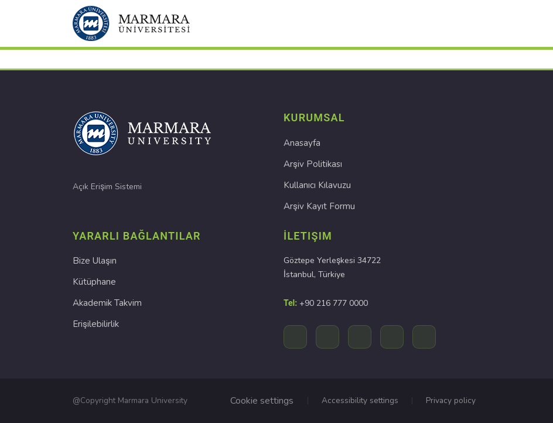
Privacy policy (451, 400)
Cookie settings (261, 400)
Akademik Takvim (107, 303)
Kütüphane (94, 282)
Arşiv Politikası (313, 164)
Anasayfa (302, 143)
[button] (131, 23)
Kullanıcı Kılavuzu (317, 185)
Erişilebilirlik (95, 324)
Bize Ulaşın (94, 261)
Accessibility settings (360, 400)
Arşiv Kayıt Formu (319, 206)
